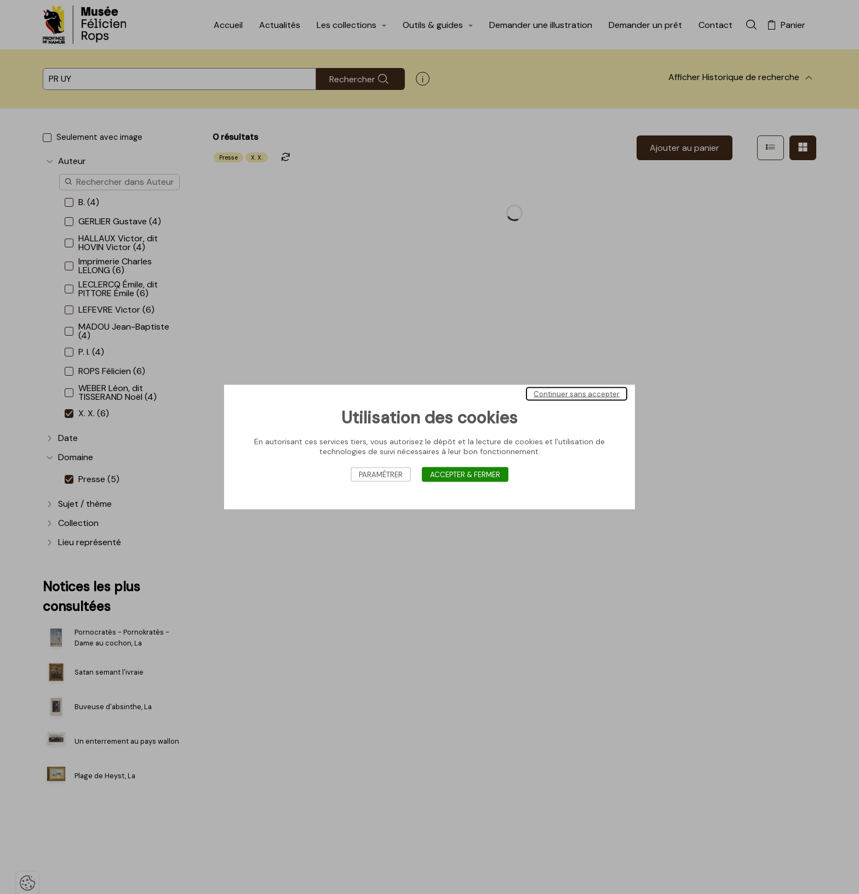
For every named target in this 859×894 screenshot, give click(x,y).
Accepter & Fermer (465, 474)
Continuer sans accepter (577, 394)
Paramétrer (381, 474)
